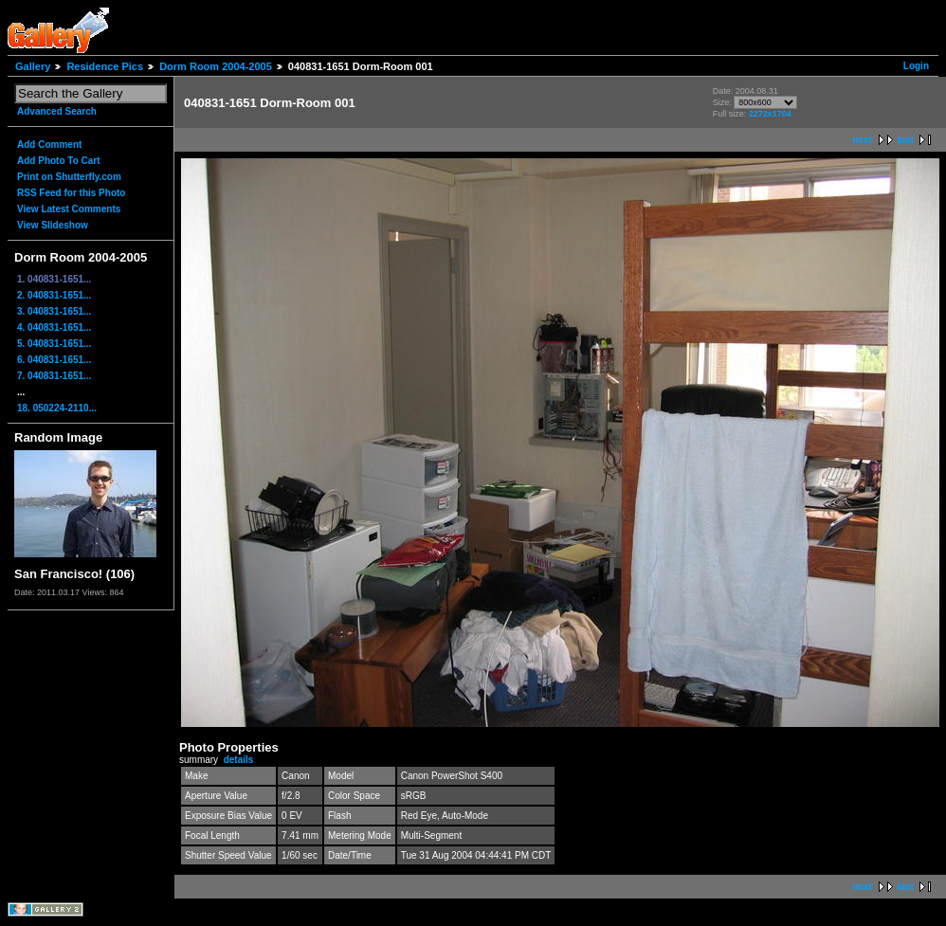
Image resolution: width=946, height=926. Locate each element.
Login (916, 66)
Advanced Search (57, 111)
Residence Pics (104, 66)
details (239, 759)
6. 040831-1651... (54, 359)
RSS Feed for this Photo (71, 193)
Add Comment (49, 144)
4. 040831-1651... (54, 327)
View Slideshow (52, 225)
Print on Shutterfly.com (69, 177)
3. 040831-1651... (54, 311)
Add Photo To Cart (58, 160)
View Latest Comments (68, 209)
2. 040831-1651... (54, 295)
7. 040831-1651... (54, 376)
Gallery (32, 66)
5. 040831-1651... (54, 343)
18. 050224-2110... (57, 408)
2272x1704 (770, 113)
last (906, 140)
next (862, 140)
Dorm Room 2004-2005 (215, 66)
